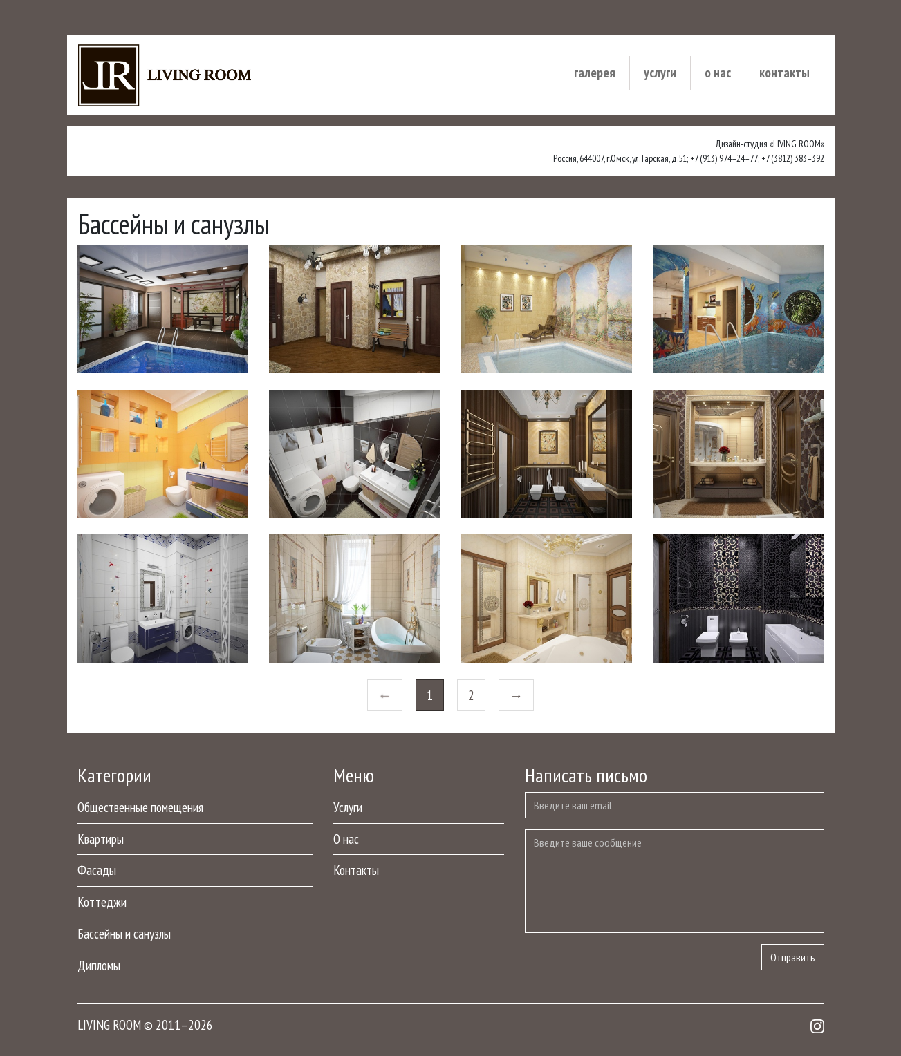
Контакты (784, 72)
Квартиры (100, 838)
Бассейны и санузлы (124, 933)
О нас (718, 72)
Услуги (660, 72)
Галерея (594, 72)
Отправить (792, 957)
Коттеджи (102, 901)
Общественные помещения (140, 806)
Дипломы (98, 965)
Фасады (96, 869)
